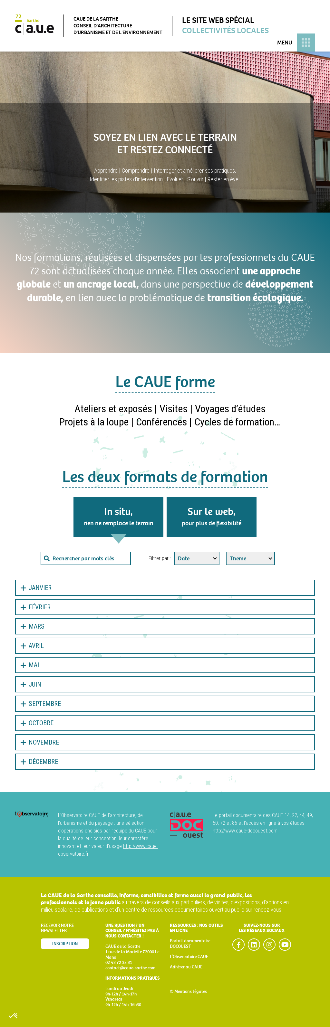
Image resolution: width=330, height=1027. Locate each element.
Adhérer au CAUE (186, 967)
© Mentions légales (188, 991)
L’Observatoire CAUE (189, 956)
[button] (13, 1016)
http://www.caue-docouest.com (245, 831)
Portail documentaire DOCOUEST (190, 943)
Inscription (65, 943)
